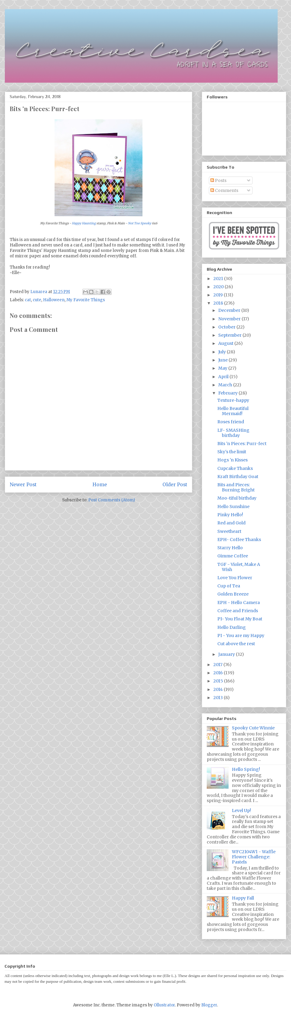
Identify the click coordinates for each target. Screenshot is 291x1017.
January (227, 654)
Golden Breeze (233, 594)
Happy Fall (243, 898)
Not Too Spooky (139, 223)
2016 (218, 672)
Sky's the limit (231, 451)
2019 (218, 295)
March (225, 385)
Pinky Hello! (230, 514)
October (227, 327)
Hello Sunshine (233, 506)
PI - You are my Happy (240, 635)
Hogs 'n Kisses (232, 460)
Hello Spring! (246, 769)
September (230, 335)
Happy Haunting (84, 223)
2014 (218, 689)
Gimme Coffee (232, 556)
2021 (218, 278)
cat (28, 299)
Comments (224, 190)
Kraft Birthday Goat (237, 476)
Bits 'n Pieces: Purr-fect (241, 443)
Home (99, 484)
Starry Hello (230, 547)
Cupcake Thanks (235, 468)
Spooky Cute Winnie (253, 728)
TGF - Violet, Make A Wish (238, 567)
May (223, 368)
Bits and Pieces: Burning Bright (236, 487)
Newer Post (23, 484)
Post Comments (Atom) (111, 500)
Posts (218, 180)
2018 (218, 303)
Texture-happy (233, 400)
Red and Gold (231, 523)
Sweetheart (229, 531)
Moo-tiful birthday (236, 498)
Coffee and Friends (237, 610)
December (229, 310)
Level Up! (241, 810)
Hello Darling (231, 627)
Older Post (174, 484)
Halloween (54, 299)
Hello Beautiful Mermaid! (233, 411)
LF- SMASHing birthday (233, 433)
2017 (218, 664)
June (223, 360)
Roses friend (230, 421)
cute (37, 299)
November (230, 319)
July (222, 352)
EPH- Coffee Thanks (239, 539)
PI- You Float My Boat (239, 619)
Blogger (209, 1005)
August (226, 343)
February (228, 393)
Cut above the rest (236, 643)
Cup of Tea (228, 586)
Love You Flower (234, 577)
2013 (218, 697)
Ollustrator (164, 1005)
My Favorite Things (85, 299)
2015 (218, 681)
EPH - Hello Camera (238, 602)
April (223, 376)
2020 (219, 286)
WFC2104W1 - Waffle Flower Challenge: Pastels (254, 857)
